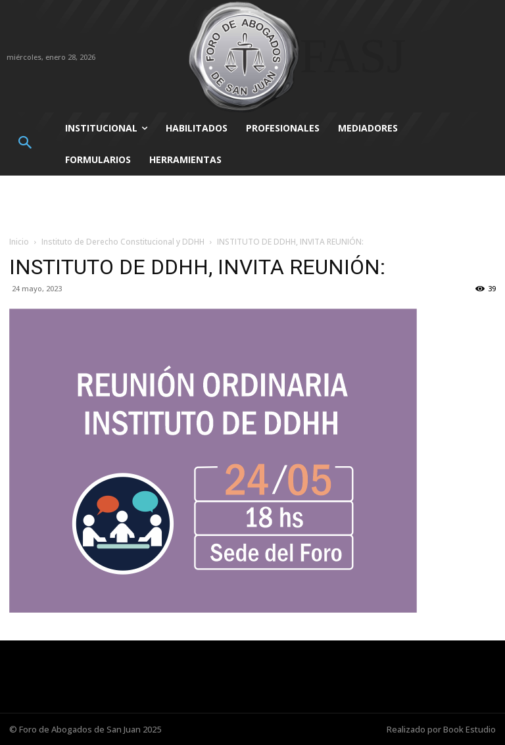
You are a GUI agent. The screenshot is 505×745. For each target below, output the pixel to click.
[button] (25, 144)
